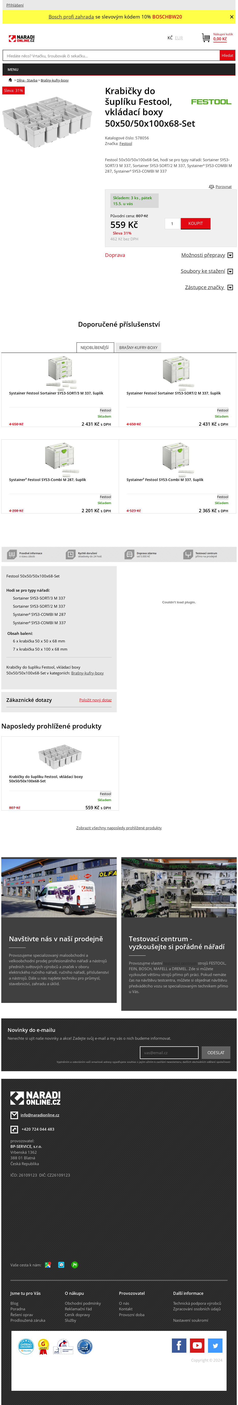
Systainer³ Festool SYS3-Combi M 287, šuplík (47, 479)
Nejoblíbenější (95, 347)
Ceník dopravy (77, 1314)
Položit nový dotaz (95, 699)
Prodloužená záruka (27, 1320)
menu (13, 69)
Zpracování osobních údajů (197, 1308)
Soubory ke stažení (207, 271)
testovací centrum (180, 963)
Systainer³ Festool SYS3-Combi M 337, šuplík (165, 479)
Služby (70, 1320)
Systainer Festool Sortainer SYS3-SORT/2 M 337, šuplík (174, 393)
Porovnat (224, 186)
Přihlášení (15, 5)
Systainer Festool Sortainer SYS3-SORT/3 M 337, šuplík (56, 393)
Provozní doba (131, 1314)
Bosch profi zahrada (71, 16)
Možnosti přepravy (207, 255)
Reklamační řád (78, 1308)
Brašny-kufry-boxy (55, 80)
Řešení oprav (21, 1314)
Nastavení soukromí (190, 1320)
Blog (14, 1303)
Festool (126, 143)
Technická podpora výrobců (197, 1303)
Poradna (17, 1308)
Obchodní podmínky (83, 1303)
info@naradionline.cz (40, 1114)
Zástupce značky (209, 287)
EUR (179, 38)
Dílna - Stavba (27, 80)
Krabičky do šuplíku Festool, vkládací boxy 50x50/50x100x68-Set (46, 778)
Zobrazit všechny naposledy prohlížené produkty (119, 827)
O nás (124, 1303)
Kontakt (125, 1308)
